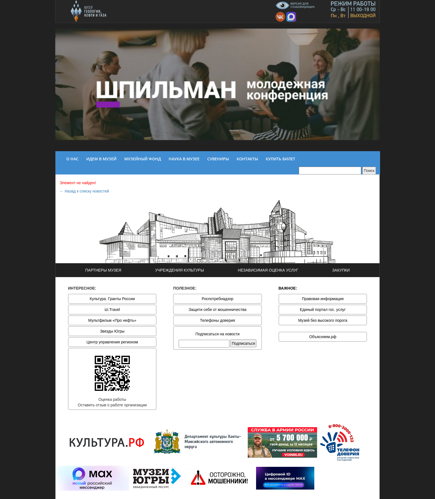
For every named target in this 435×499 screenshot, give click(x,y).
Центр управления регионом (112, 342)
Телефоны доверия (217, 320)
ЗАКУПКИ (341, 270)
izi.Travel (112, 309)
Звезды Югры (112, 331)
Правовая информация (323, 299)
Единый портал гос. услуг (323, 309)
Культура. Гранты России (112, 299)
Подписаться (243, 343)
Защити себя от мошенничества (218, 309)
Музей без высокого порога (322, 320)
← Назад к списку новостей (84, 191)
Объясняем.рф (322, 337)
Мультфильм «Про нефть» (112, 320)
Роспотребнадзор (217, 299)
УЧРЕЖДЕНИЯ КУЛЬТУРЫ (179, 270)
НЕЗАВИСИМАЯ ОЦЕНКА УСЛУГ (268, 270)
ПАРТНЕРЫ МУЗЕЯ (103, 270)
